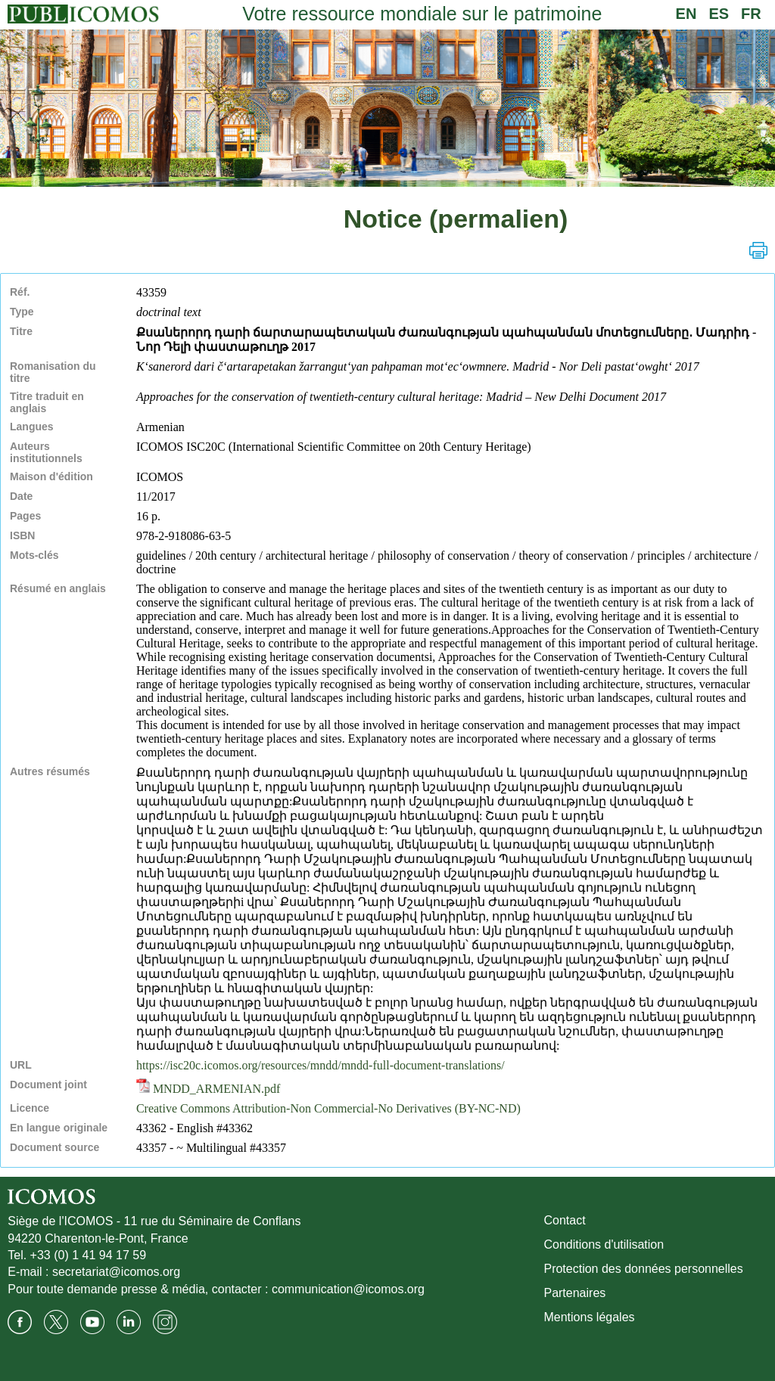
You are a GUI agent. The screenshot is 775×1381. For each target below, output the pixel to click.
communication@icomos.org (348, 1289)
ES (718, 13)
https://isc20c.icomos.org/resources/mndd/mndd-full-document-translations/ (320, 1065)
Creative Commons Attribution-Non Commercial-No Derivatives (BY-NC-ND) (328, 1108)
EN (686, 13)
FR (751, 13)
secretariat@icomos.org (116, 1271)
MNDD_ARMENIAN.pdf (208, 1088)
